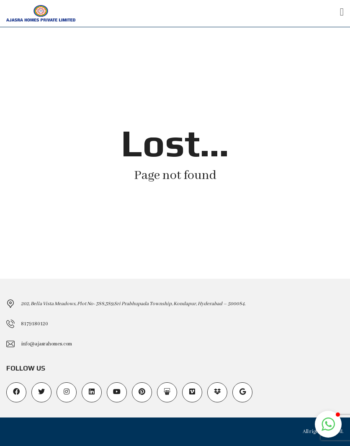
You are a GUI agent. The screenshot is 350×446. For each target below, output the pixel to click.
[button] (328, 424)
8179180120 (34, 324)
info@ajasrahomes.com (46, 344)
